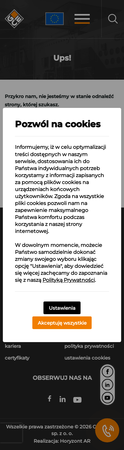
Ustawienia (62, 308)
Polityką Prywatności (68, 280)
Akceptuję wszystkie (62, 323)
